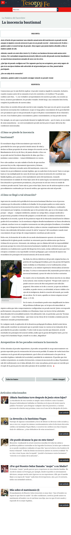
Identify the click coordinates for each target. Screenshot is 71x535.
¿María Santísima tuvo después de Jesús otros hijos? (38, 397)
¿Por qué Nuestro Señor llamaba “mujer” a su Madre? (39, 466)
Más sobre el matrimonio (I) (24, 489)
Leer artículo (64, 413)
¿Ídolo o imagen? (59, 379)
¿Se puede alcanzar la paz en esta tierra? (32, 439)
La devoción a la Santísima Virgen (28, 418)
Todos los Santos (12, 379)
